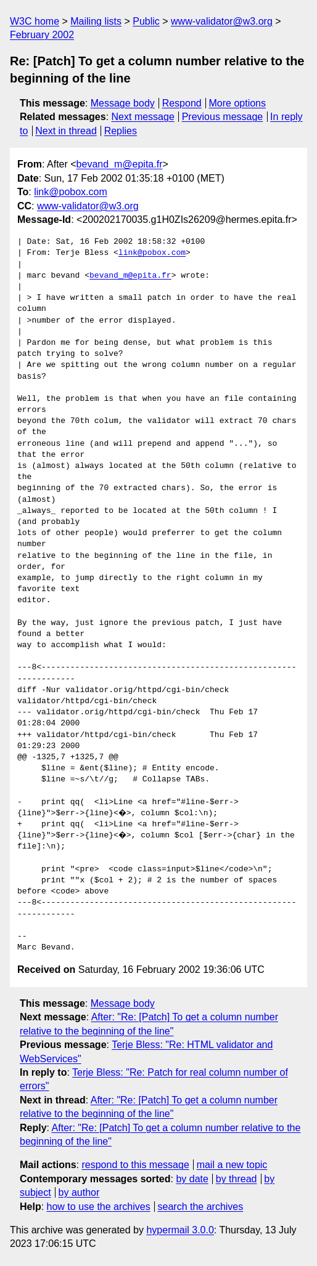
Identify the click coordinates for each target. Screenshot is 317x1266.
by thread (236, 1179)
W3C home (34, 21)
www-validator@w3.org (222, 21)
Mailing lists (95, 21)
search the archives (201, 1206)
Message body (123, 103)
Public (146, 21)
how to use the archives (98, 1206)
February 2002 (42, 35)
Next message (143, 116)
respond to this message (135, 1164)
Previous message (222, 116)
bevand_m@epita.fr (119, 164)
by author (79, 1192)
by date (192, 1179)
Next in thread (66, 131)
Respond (182, 103)
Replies (120, 131)
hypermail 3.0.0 (179, 1230)
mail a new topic (232, 1164)
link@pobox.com (70, 192)
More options (237, 103)
